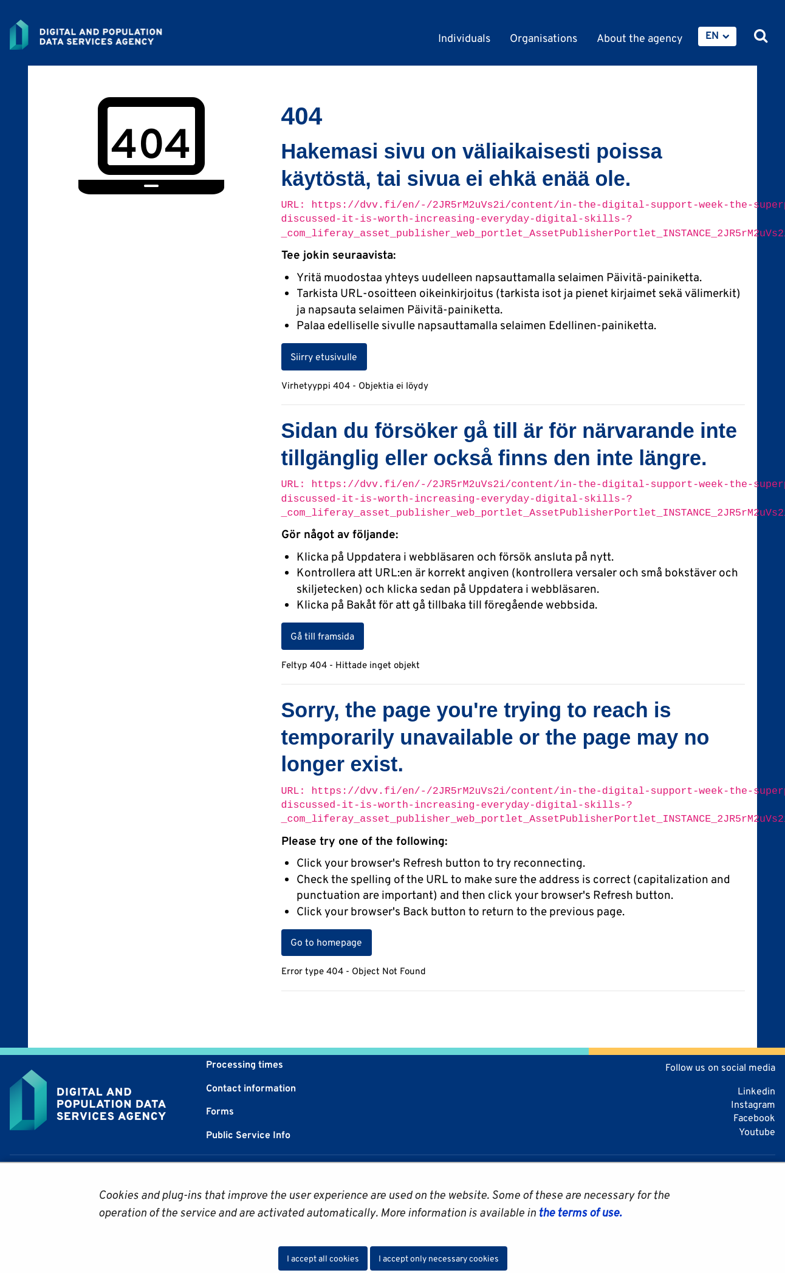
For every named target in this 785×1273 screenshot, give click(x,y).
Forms (220, 1111)
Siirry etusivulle (323, 356)
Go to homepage (326, 942)
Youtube (757, 1131)
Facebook (754, 1117)
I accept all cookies (323, 1258)
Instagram (753, 1104)
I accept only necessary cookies (439, 1258)
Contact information (251, 1088)
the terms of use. (579, 1212)
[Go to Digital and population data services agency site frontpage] (118, 34)
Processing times (244, 1064)
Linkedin (756, 1091)
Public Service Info (248, 1134)
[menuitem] (717, 36)
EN (712, 35)
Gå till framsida (322, 636)
